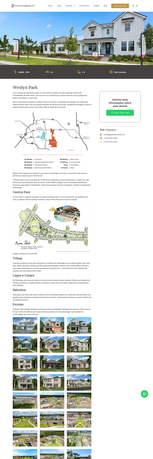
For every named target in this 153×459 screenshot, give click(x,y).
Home (50, 5)
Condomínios (84, 5)
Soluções (70, 5)
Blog (105, 5)
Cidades (96, 5)
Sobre (59, 5)
